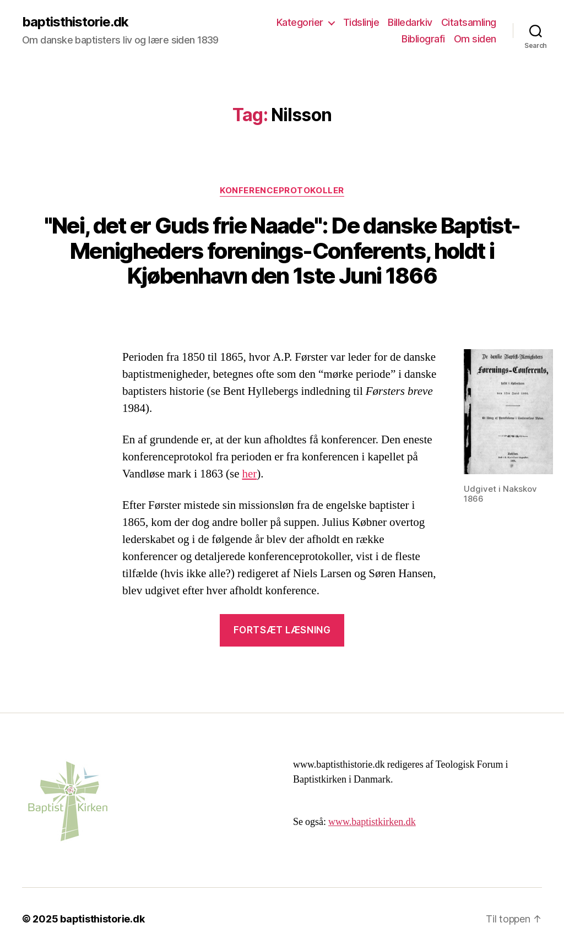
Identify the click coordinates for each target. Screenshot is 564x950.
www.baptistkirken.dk (372, 822)
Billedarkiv (410, 22)
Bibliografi (423, 39)
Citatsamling (468, 22)
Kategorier (299, 22)
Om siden (475, 39)
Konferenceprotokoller (282, 191)
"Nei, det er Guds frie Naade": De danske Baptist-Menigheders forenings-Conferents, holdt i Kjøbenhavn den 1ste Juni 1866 (282, 250)
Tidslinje (361, 22)
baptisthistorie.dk (75, 22)
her (249, 473)
